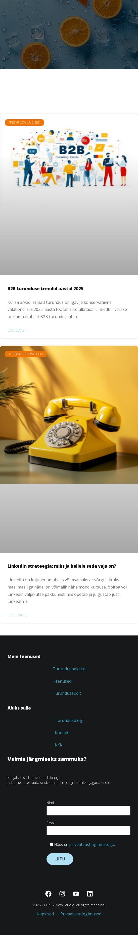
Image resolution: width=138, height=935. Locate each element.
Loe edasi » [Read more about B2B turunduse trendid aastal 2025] (18, 330)
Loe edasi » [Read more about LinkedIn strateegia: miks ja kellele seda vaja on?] (18, 615)
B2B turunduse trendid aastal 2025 (45, 288)
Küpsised (48, 914)
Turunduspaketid (69, 669)
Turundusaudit (67, 693)
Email (88, 827)
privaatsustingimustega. (92, 844)
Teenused (62, 681)
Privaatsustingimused (80, 914)
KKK (58, 745)
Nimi (88, 806)
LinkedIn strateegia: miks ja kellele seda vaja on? (62, 566)
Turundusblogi (69, 720)
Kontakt (62, 732)
